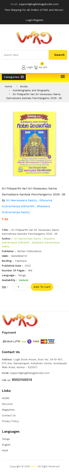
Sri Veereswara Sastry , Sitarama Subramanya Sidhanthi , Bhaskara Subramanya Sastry (27, 206)
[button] (14, 77)
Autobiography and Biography (31, 90)
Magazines (8, 409)
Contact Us (9, 415)
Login (27, 67)
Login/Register (34, 20)
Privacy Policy (10, 421)
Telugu (6, 438)
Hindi (5, 450)
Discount (7, 403)
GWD (33, 466)
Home (8, 86)
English (6, 444)
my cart (40, 67)
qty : (5, 286)
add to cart (41, 287)
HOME (5, 398)
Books (24, 86)
